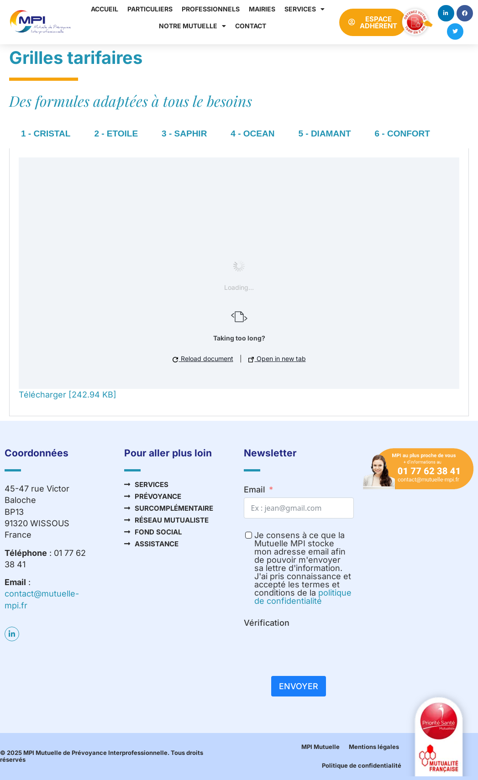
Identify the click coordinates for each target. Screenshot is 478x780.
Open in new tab (277, 358)
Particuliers (150, 9)
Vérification (266, 623)
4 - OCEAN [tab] (252, 133)
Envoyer (298, 686)
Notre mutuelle (192, 26)
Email (254, 489)
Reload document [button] (203, 358)
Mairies (262, 9)
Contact (250, 26)
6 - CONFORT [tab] (402, 133)
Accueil (104, 9)
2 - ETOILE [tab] (116, 133)
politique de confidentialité (303, 597)
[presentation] (313, 649)
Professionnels (211, 9)
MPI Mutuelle (320, 746)
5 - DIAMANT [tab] (324, 133)
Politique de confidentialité (361, 765)
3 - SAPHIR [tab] (184, 133)
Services (304, 9)
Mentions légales (374, 746)
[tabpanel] (239, 282)
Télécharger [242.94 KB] (67, 394)
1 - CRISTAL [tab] (45, 133)
